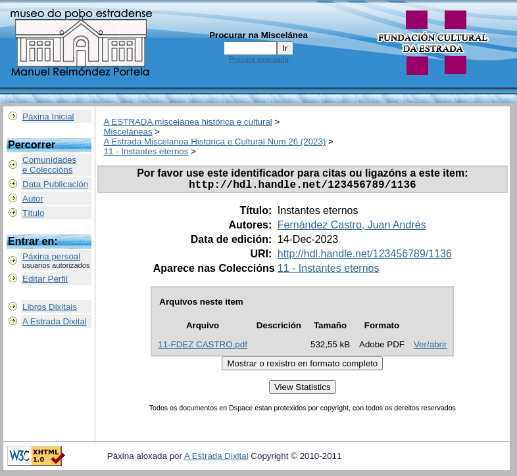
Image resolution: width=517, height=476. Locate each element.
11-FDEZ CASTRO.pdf (202, 347)
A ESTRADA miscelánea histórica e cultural (188, 122)
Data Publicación (55, 184)
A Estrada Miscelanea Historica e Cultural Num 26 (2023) (215, 141)
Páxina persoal (51, 256)
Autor (32, 199)
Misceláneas (128, 132)
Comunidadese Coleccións (49, 165)
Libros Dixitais (49, 307)
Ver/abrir (430, 347)
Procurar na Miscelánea (258, 35)
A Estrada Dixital (54, 321)
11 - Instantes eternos (146, 151)
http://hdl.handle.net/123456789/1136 (365, 256)
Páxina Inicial (48, 116)
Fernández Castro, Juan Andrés (352, 227)
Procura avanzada (258, 59)
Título (33, 213)
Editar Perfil (45, 279)
